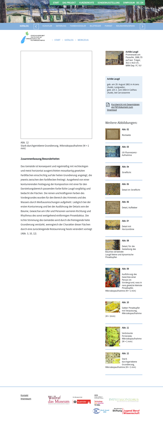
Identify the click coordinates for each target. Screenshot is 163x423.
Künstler (47, 26)
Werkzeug (82, 40)
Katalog (24, 26)
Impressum (26, 399)
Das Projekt (69, 3)
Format (108, 26)
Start (56, 3)
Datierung (61, 26)
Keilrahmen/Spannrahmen (129, 26)
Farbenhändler (78, 26)
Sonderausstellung (109, 3)
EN (141, 3)
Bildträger (95, 26)
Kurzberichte (86, 3)
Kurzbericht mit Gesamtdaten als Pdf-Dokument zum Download (123, 107)
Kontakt (24, 395)
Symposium (129, 3)
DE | (138, 3)
